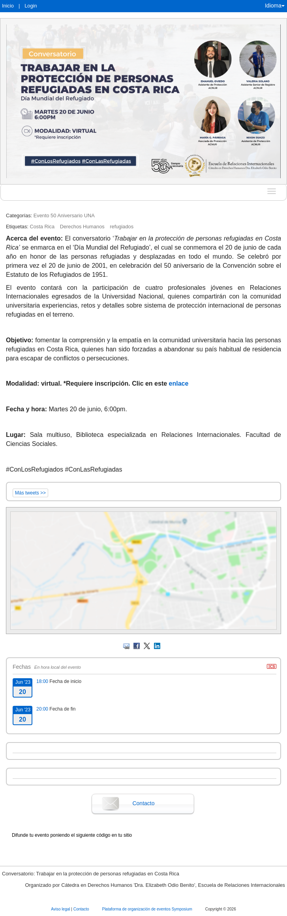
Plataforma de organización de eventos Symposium (147, 909)
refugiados (121, 226)
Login (30, 6)
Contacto (143, 803)
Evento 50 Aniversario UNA (64, 215)
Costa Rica (42, 226)
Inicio (8, 6)
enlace (179, 383)
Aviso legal (61, 909)
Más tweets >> (30, 493)
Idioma (275, 5)
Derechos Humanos (82, 226)
